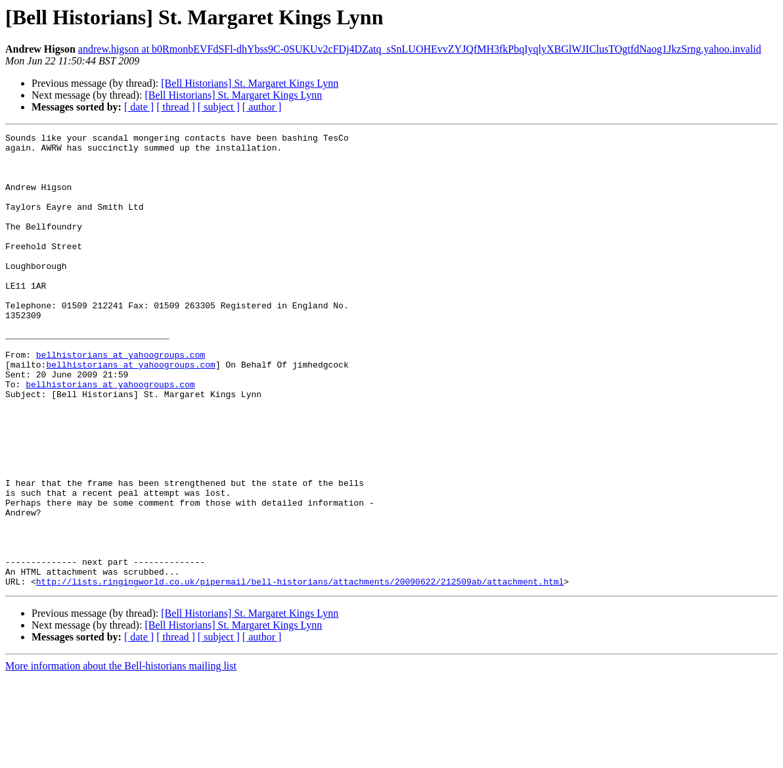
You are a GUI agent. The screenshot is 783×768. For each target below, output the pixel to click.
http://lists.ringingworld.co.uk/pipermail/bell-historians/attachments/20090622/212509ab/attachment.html (300, 672)
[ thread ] (175, 106)
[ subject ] (219, 106)
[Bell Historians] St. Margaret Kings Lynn (249, 83)
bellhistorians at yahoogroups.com (120, 400)
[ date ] (139, 106)
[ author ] (262, 106)
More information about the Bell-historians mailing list (120, 756)
